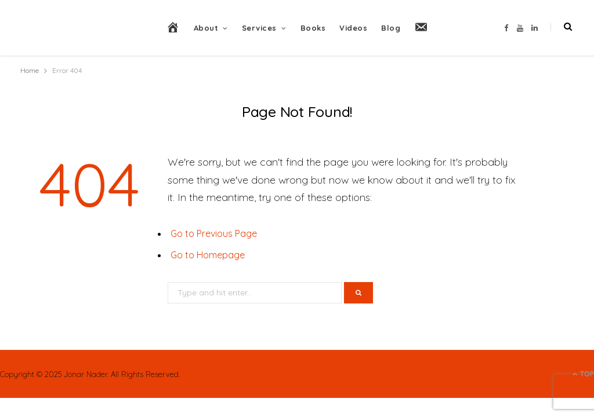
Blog (390, 27)
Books (313, 27)
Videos (353, 27)
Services (259, 27)
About (206, 27)
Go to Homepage (208, 255)
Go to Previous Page (214, 233)
